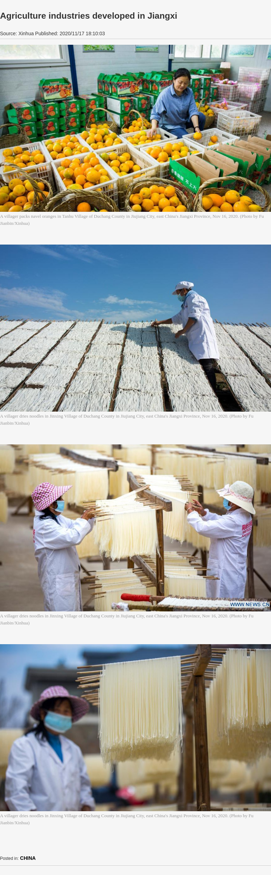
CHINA (28, 858)
